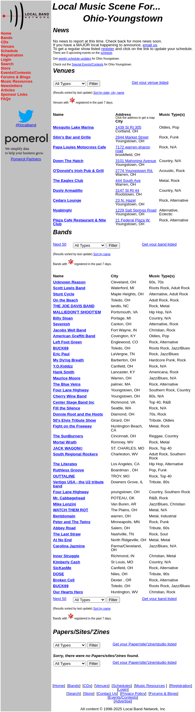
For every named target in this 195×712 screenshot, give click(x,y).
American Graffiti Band (74, 336)
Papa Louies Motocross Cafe (79, 147)
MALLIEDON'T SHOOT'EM (77, 312)
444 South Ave (128, 180)
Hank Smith (63, 372)
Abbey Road (64, 528)
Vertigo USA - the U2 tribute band (78, 484)
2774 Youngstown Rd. (134, 170)
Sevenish (61, 324)
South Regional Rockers (75, 454)
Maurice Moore (66, 378)
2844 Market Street (132, 137)
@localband (26, 125)
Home (6, 33)
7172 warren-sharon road (133, 149)
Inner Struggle (66, 556)
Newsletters (11, 86)
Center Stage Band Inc (73, 402)
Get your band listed (159, 244)
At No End (62, 540)
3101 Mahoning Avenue (136, 161)
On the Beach (65, 300)
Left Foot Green (67, 342)
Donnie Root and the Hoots (78, 414)
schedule (106, 52)
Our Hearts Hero (68, 592)
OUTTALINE (64, 476)
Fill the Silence (66, 408)
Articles (8, 90)
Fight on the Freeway (72, 426)
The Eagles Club (68, 180)
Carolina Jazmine (69, 546)
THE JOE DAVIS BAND (74, 306)
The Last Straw (67, 534)
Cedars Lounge (67, 200)
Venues (7, 46)
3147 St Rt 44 (127, 190)
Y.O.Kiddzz (63, 366)
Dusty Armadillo (68, 190)
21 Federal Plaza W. (133, 220)
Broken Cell (64, 580)
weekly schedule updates (74, 58)
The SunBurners (68, 436)
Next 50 (59, 244)
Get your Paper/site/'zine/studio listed (145, 644)
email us (150, 45)
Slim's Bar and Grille (72, 137)
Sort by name (101, 254)
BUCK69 (60, 348)
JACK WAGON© (68, 448)
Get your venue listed (150, 82)
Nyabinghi (62, 210)
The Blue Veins (67, 384)
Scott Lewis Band (69, 288)
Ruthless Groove (68, 470)
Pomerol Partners (26, 159)
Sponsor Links (14, 94)
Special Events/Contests (87, 64)
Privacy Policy (133, 693)
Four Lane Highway (71, 390)
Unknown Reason (69, 282)
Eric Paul (61, 354)
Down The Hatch (68, 161)
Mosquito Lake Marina (73, 127)
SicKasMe (62, 568)
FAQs (6, 99)
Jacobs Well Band (69, 330)
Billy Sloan (63, 318)
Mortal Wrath (65, 442)
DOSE (58, 574)
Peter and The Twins (72, 522)
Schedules (122, 685)
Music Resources (17, 81)
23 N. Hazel (126, 200)
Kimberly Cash (66, 562)
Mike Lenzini (64, 504)
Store (5, 68)
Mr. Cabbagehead (69, 498)
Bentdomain (64, 516)
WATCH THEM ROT (70, 510)
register (107, 49)
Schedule (9, 51)
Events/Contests (16, 72)
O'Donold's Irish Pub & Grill (78, 170)
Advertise (123, 701)
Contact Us (107, 693)
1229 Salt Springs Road (136, 210)
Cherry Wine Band (69, 396)
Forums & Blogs (16, 77)
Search (7, 64)
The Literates (65, 464)
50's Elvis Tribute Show (74, 420)
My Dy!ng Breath (68, 360)
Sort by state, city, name (108, 92)
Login (6, 59)
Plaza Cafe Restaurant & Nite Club (79, 222)
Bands (7, 37)
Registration (12, 55)
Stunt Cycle (63, 294)
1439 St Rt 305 (128, 127)
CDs (4, 42)
